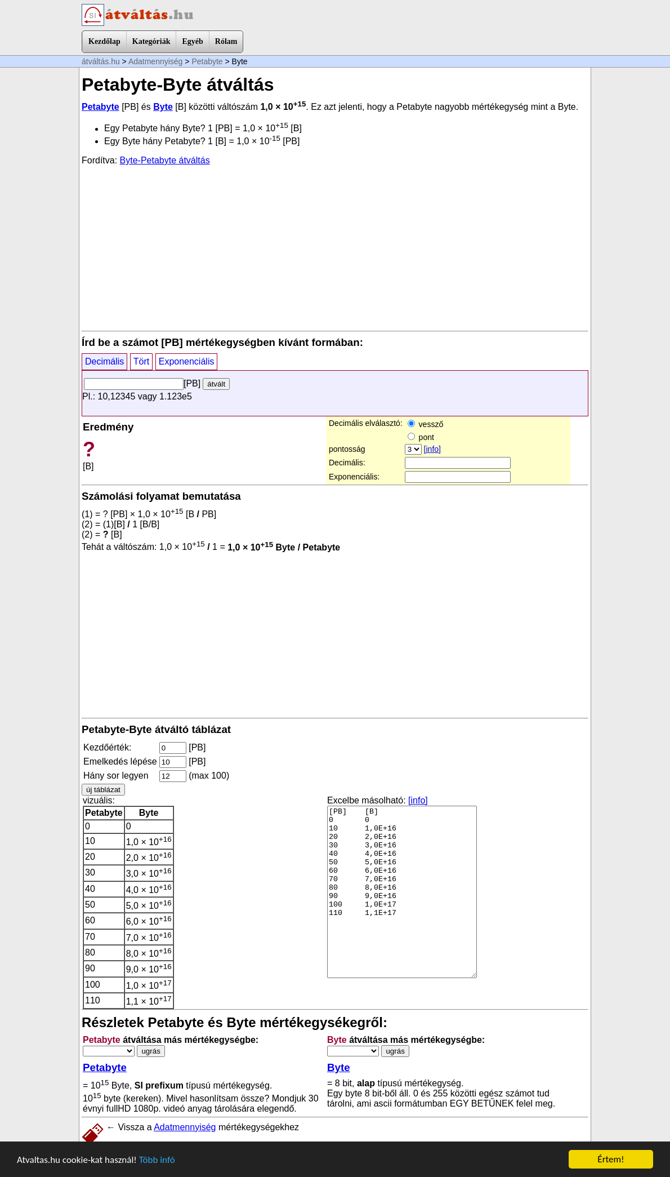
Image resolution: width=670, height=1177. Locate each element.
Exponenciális (187, 361)
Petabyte (206, 61)
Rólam (226, 41)
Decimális (104, 361)
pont (421, 437)
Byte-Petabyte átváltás (165, 160)
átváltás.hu (101, 61)
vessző (425, 424)
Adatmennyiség (155, 61)
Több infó (157, 1160)
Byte (163, 107)
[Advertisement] (335, 247)
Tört (141, 361)
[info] (432, 449)
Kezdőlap (104, 41)
